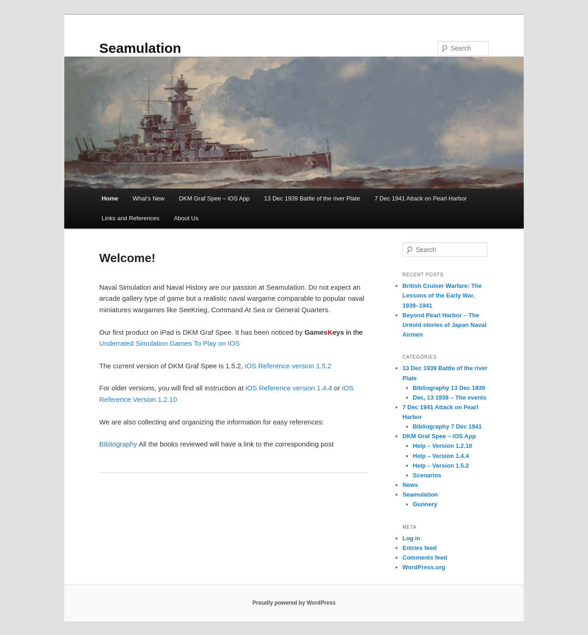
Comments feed (424, 557)
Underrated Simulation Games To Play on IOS (169, 343)
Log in (411, 538)
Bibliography (118, 444)
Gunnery (425, 504)
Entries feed (419, 547)
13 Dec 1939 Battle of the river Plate (312, 198)
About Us (186, 218)
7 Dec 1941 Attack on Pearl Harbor (420, 198)
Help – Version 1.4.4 (441, 455)
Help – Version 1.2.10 (442, 445)
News (410, 484)
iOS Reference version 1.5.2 (288, 366)
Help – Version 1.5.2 (441, 465)
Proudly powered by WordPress (293, 603)
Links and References (130, 218)
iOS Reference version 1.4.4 (288, 388)
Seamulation (140, 48)
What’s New (148, 198)
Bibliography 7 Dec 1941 (447, 426)
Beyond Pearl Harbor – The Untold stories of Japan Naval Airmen (444, 325)
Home (110, 198)
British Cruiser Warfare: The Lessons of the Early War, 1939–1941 (442, 295)
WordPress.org (423, 567)
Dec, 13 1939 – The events (449, 397)
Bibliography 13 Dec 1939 (449, 387)
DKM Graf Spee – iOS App (214, 198)
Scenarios (427, 475)
